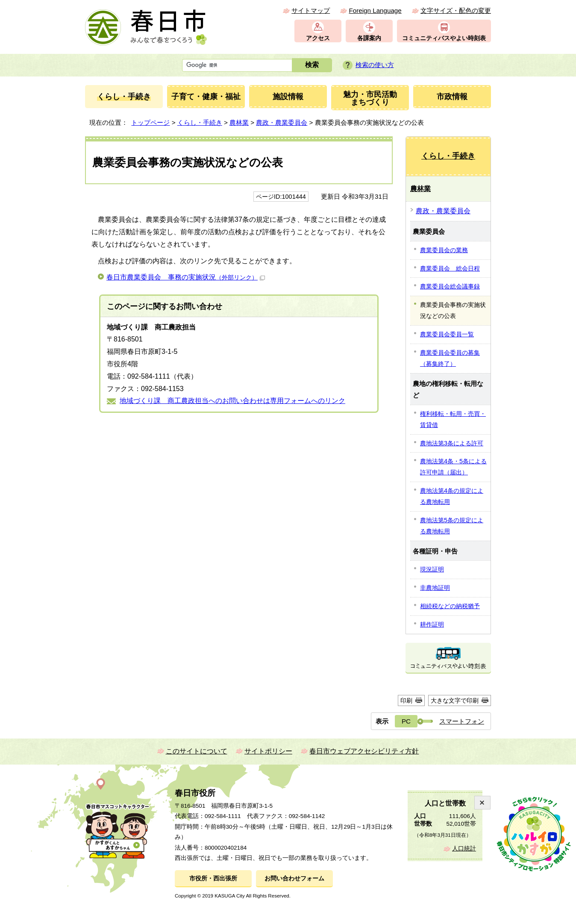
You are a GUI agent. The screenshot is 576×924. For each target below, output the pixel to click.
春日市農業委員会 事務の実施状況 (185, 277)
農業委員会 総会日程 (450, 268)
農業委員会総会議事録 (450, 286)
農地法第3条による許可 (451, 443)
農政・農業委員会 (281, 122)
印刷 (406, 700)
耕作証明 (432, 624)
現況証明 (432, 569)
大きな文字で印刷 (455, 700)
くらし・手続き (199, 122)
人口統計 (464, 848)
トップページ (150, 122)
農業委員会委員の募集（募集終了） (450, 358)
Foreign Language (375, 10)
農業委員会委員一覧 (447, 334)
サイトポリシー (268, 751)
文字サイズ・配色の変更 (455, 10)
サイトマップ (310, 10)
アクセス (318, 38)
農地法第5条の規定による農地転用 (451, 526)
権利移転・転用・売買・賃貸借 (453, 419)
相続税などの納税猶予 (450, 606)
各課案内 (369, 38)
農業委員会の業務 (444, 250)
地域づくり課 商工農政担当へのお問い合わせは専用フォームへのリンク (232, 400)
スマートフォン (461, 721)
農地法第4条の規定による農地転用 (451, 496)
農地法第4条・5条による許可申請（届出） (453, 467)
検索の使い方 (375, 64)
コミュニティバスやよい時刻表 (444, 38)
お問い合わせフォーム (294, 878)
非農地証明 (435, 587)
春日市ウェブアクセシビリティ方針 (364, 751)
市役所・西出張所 (213, 878)
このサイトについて (196, 751)
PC (406, 721)
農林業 (239, 122)
